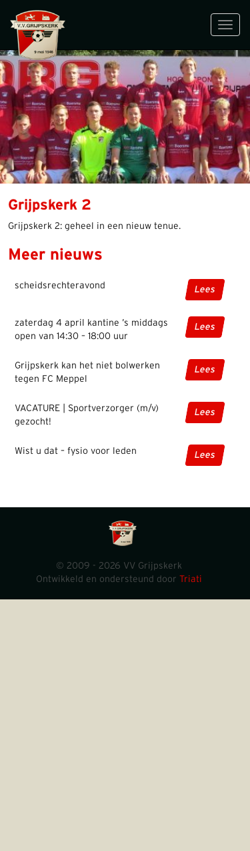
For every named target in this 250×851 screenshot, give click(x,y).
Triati (190, 579)
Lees (205, 289)
